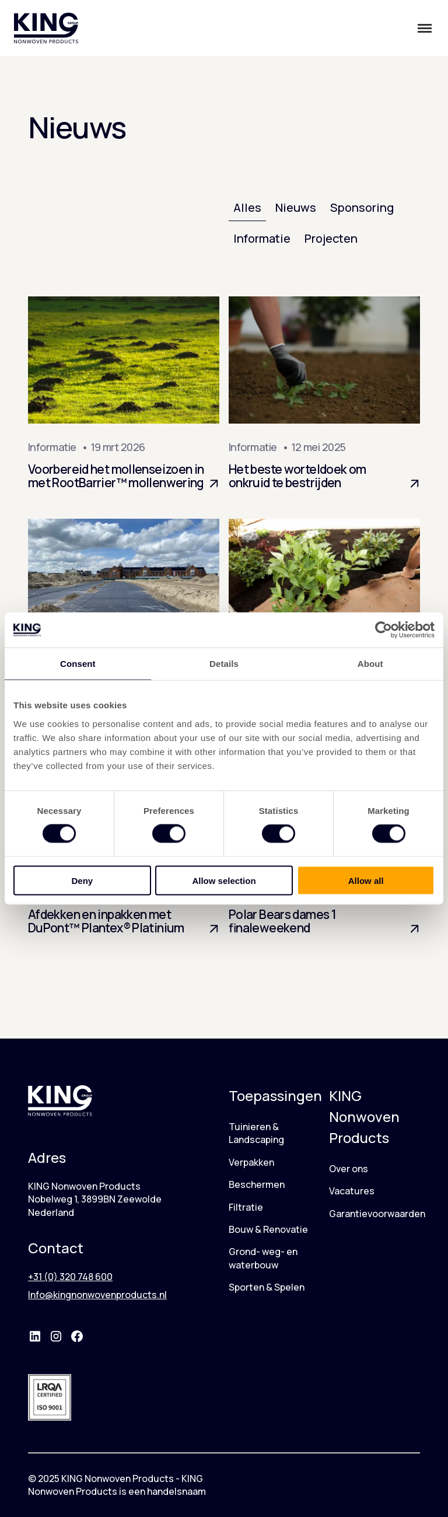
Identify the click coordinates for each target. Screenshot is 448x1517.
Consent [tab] (78, 664)
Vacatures (351, 1190)
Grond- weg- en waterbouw (263, 1258)
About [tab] (370, 664)
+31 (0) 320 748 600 (70, 1276)
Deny (82, 880)
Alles (247, 207)
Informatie (261, 238)
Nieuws (295, 207)
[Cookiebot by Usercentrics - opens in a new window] (383, 630)
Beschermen (257, 1184)
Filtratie (246, 1207)
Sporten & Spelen (266, 1287)
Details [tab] (224, 664)
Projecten (331, 238)
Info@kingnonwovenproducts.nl (97, 1294)
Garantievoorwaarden (377, 1213)
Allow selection (224, 880)
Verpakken (251, 1162)
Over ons (348, 1168)
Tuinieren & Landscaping (256, 1133)
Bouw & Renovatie (268, 1229)
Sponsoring (362, 207)
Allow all (366, 880)
